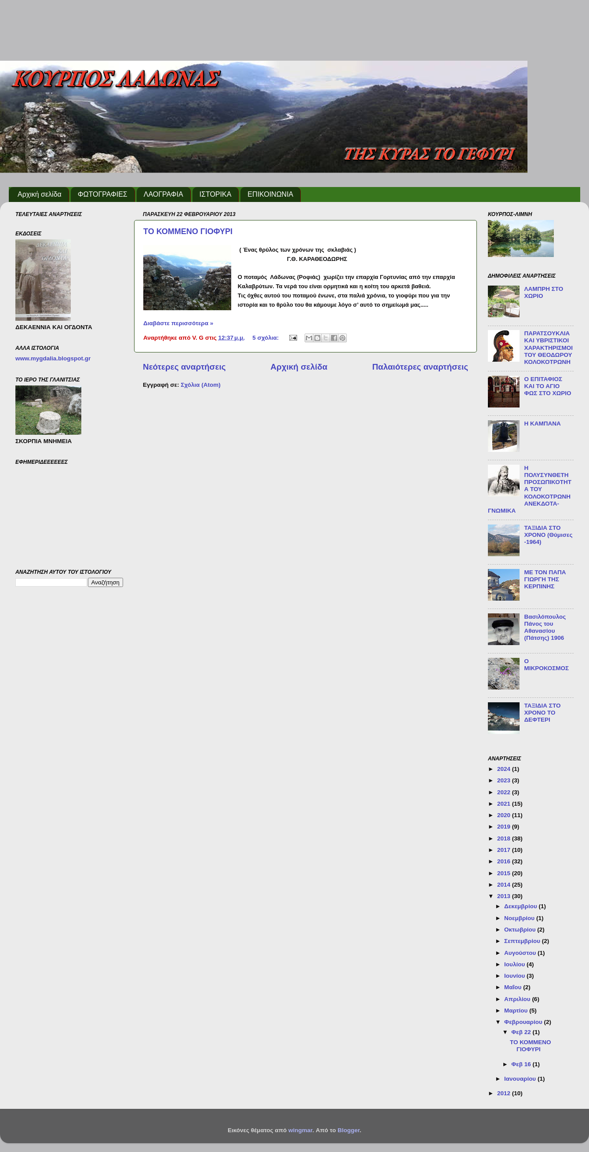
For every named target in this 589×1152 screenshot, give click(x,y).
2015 (504, 873)
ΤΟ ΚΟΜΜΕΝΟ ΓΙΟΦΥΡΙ (188, 231)
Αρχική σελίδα (40, 194)
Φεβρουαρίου (524, 1022)
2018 (504, 838)
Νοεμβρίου (520, 918)
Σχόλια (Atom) (200, 385)
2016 (504, 861)
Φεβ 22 (521, 1032)
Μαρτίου (516, 1010)
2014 (504, 884)
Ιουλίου (515, 964)
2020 (504, 815)
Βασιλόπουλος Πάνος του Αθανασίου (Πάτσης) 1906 (545, 627)
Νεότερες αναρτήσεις (184, 366)
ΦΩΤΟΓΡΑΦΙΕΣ (102, 194)
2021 (504, 803)
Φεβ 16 (521, 1064)
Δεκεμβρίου (521, 906)
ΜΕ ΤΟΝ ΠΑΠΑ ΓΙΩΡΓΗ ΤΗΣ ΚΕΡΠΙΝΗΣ (545, 579)
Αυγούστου (521, 953)
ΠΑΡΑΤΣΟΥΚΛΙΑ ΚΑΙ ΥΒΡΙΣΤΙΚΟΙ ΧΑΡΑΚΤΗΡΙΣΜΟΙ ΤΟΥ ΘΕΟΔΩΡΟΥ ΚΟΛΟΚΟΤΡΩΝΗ (548, 347)
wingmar (300, 1130)
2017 (504, 850)
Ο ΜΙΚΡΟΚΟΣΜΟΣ (546, 664)
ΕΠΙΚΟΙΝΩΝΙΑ (270, 194)
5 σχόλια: (266, 337)
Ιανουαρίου (521, 1078)
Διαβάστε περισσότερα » (178, 323)
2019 (504, 826)
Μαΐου (513, 987)
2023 (504, 780)
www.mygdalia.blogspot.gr (53, 358)
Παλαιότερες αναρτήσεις (420, 366)
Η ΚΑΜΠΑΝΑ (542, 423)
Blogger (349, 1130)
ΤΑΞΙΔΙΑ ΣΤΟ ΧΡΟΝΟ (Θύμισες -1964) (548, 535)
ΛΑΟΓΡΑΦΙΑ (163, 194)
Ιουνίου (515, 975)
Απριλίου (518, 999)
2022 (504, 792)
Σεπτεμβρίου (523, 941)
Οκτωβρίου (520, 929)
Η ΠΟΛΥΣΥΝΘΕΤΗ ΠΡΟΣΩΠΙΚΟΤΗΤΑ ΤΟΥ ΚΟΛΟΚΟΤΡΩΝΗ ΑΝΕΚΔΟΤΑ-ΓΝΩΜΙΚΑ (529, 489)
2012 (504, 1093)
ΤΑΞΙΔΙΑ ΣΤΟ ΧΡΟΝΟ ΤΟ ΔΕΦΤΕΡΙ (542, 712)
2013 (504, 896)
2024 (504, 769)
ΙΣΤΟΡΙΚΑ (216, 194)
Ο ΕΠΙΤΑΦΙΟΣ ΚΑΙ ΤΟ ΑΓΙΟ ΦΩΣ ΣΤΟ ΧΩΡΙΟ (547, 386)
